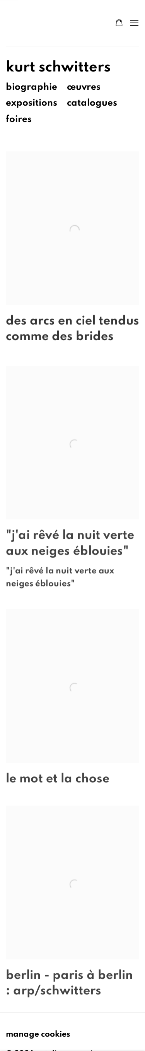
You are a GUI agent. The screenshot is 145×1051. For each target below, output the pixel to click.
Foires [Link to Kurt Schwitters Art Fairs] (19, 119)
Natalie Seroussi (52, 23)
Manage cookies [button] (38, 1034)
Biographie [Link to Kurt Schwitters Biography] (31, 87)
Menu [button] (133, 23)
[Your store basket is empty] (119, 23)
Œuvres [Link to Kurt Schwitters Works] (84, 87)
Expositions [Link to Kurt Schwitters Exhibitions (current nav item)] (31, 103)
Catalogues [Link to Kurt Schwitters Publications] (92, 103)
